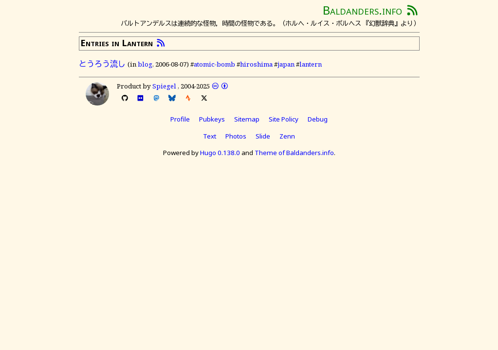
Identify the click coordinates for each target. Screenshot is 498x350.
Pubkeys (212, 119)
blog (145, 64)
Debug (318, 119)
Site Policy (283, 119)
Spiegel (164, 86)
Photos (235, 136)
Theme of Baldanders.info (294, 152)
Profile (180, 119)
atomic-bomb (214, 64)
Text (209, 136)
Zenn (287, 136)
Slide (263, 136)
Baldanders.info (362, 10)
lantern (310, 64)
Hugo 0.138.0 (220, 152)
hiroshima (256, 64)
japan (286, 64)
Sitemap (246, 119)
